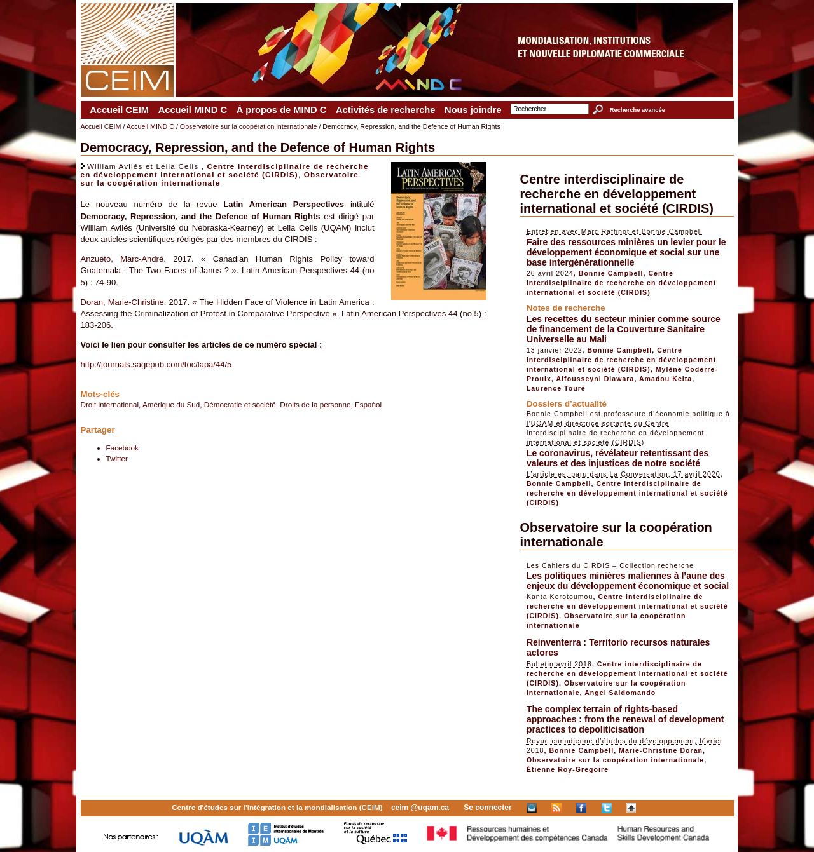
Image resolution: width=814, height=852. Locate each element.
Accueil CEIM (119, 110)
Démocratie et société (240, 404)
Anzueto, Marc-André (122, 259)
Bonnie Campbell (611, 273)
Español (368, 404)
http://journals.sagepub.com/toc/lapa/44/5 (156, 364)
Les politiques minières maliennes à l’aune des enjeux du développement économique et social (628, 581)
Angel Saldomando (620, 692)
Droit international (110, 404)
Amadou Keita (665, 378)
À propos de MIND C (282, 110)
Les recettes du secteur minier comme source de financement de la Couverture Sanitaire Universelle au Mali (624, 329)
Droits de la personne (315, 404)
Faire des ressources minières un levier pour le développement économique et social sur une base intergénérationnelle (626, 252)
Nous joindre (473, 110)
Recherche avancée (637, 110)
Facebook (122, 447)
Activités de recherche (385, 110)
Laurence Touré (556, 388)
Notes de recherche (566, 308)
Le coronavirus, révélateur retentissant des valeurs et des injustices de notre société (617, 458)
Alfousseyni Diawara (595, 378)
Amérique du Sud (171, 404)
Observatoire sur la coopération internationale (248, 126)
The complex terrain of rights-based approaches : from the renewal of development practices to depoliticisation (625, 719)
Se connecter (487, 807)
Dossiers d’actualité (567, 404)
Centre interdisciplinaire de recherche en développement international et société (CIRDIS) (225, 170)
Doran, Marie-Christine (122, 302)
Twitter (117, 458)
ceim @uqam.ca (420, 807)
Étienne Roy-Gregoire (568, 769)
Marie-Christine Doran (661, 750)
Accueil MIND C (192, 110)
